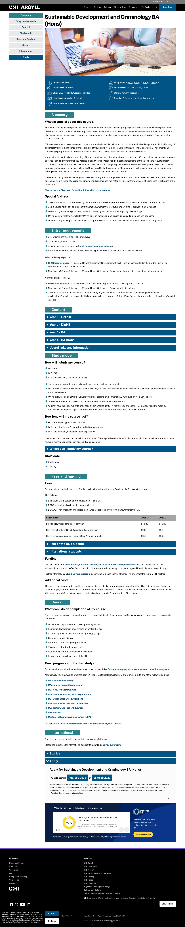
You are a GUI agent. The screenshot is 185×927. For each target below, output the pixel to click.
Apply (26, 57)
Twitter (17, 904)
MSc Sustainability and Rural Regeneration (69, 694)
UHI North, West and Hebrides (97, 873)
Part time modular (151, 83)
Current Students (157, 1)
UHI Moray (89, 870)
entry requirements (111, 745)
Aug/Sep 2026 (77, 778)
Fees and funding (26, 39)
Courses (87, 7)
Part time (138, 83)
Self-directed (79, 103)
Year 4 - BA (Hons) (60, 340)
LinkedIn (29, 904)
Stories (53, 753)
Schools (107, 7)
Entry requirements (26, 21)
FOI (10, 873)
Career (25, 45)
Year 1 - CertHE (59, 317)
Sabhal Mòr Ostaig (92, 890)
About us (13, 867)
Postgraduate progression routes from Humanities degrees (138, 669)
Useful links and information (68, 347)
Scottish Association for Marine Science (102, 893)
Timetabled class (65, 103)
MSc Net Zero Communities (62, 690)
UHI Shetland (90, 883)
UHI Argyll (88, 863)
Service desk (167, 904)
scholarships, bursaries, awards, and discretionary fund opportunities (100, 565)
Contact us (14, 880)
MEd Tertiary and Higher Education (65, 708)
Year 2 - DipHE (58, 324)
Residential (78, 98)
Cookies (13, 883)
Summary (26, 15)
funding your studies (77, 574)
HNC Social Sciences (58, 263)
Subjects (97, 7)
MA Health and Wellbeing (61, 681)
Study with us (120, 7)
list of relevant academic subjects (95, 246)
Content (26, 27)
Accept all (52, 913)
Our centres (134, 7)
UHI (85, 898)
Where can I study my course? (69, 448)
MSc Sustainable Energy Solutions (65, 699)
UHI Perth (88, 880)
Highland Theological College (97, 887)
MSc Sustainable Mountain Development (68, 704)
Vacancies (13, 870)
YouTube (22, 904)
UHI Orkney (89, 877)
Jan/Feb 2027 (101, 778)
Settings (52, 921)
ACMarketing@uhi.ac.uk (111, 921)
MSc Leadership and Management (65, 685)
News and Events (17, 863)
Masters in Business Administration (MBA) (69, 717)
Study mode (26, 33)
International (26, 51)
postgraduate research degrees (84, 724)
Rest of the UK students (65, 543)
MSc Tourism (54, 713)
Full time (129, 83)
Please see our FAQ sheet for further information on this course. (78, 190)
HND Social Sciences (58, 284)
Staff (168, 1)
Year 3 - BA (55, 332)
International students (64, 551)
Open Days (167, 7)
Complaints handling (18, 877)
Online (70, 98)
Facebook (11, 904)
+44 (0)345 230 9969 (93, 921)
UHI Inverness (90, 867)
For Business (147, 7)
